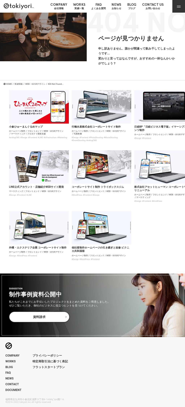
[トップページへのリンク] (19, 6)
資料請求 (39, 317)
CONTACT (12, 384)
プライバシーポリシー (47, 355)
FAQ (8, 372)
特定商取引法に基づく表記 (50, 361)
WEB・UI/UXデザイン (35, 84)
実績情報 (18, 84)
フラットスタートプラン (49, 367)
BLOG (9, 367)
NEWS (9, 378)
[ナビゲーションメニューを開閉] (178, 6)
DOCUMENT (13, 390)
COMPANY (12, 355)
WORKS (10, 361)
